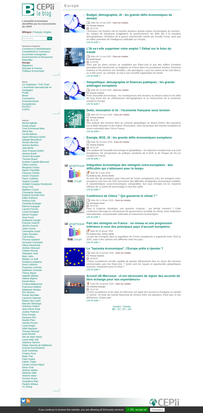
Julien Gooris (29, 228)
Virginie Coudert (30, 181)
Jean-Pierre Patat (31, 309)
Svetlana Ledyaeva (32, 262)
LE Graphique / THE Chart (35, 84)
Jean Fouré (28, 217)
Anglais (47, 32)
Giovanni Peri (29, 317)
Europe (26, 62)
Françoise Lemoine (32, 267)
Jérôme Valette (30, 370)
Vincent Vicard (29, 378)
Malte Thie (27, 356)
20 (118, 309)
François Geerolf (30, 223)
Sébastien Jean (30, 253)
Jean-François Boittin (33, 150)
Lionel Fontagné (30, 211)
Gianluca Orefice (30, 306)
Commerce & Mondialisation (36, 48)
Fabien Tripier (29, 361)
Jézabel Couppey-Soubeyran (37, 184)
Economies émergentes (34, 54)
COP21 (26, 109)
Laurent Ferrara (30, 209)
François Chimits (30, 173)
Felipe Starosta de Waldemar (37, 345)
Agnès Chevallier (31, 170)
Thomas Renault (30, 331)
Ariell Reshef (28, 334)
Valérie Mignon (29, 278)
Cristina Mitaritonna (32, 284)
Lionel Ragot (28, 325)
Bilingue (26, 32)
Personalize (157, 410)
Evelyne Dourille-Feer (33, 195)
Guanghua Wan (30, 381)
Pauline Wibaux (30, 384)
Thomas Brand (29, 159)
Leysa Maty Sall (30, 339)
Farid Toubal (28, 359)
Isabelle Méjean (30, 275)
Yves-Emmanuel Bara (33, 128)
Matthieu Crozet (30, 189)
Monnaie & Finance (32, 68)
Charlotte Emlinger (31, 203)
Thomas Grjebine (31, 239)
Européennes (29, 104)
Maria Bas (27, 131)
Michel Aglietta (29, 123)
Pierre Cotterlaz (30, 178)
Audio (91, 284)
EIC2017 (26, 106)
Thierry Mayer (29, 273)
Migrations (27, 65)
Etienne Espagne (31, 206)
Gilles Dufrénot (30, 198)
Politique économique (33, 71)
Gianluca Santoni (31, 342)
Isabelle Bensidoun (32, 139)
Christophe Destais (32, 192)
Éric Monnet (28, 292)
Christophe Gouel (31, 231)
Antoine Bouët (29, 153)
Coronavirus (28, 98)
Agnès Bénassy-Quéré (33, 137)
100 (129, 309)
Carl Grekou (28, 236)
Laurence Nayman (31, 298)
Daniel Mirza (28, 281)
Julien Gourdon (30, 234)
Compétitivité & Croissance (36, 51)
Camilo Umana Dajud (33, 364)
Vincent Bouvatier (31, 156)
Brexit (25, 95)
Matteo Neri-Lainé (31, 300)
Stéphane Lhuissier (32, 270)
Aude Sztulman (30, 350)
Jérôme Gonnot (30, 225)
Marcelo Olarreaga (31, 303)
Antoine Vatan (29, 375)
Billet (90, 173)
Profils (25, 92)
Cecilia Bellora (29, 134)
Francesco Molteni (31, 287)
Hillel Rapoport (29, 328)
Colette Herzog (30, 250)
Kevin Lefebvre (30, 264)
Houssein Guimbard (32, 242)
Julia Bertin (28, 148)
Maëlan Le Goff (30, 259)
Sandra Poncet (30, 323)
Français (37, 32)
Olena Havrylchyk (31, 245)
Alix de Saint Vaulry (32, 336)
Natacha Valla (29, 373)
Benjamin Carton (30, 167)
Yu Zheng (27, 386)
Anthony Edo (28, 200)
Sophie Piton (28, 320)
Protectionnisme (30, 101)
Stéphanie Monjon (31, 289)
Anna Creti (27, 187)
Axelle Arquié (29, 125)
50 (123, 309)
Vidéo (91, 23)
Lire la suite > (93, 42)
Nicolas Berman (30, 142)
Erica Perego (29, 314)
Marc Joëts (27, 256)
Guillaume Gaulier (31, 220)
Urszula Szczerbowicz (33, 348)
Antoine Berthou (30, 145)
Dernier (127, 306)
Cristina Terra (29, 353)
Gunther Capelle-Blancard (35, 162)
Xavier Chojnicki (30, 175)
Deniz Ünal (27, 367)
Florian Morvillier (30, 295)
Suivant (117, 306)
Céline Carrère (29, 164)
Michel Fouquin (30, 214)
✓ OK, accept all (137, 409)
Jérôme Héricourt (31, 248)
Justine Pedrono (30, 311)
